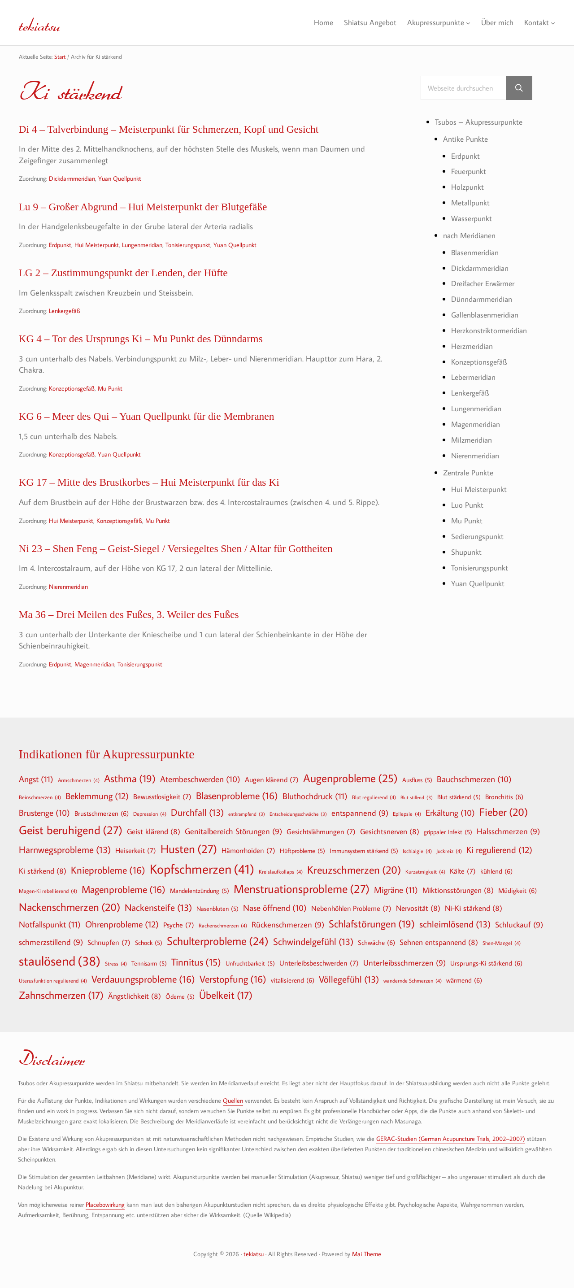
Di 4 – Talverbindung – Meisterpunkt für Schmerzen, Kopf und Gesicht (198, 131)
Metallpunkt (471, 203)
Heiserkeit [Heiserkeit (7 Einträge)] (135, 850)
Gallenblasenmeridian (487, 314)
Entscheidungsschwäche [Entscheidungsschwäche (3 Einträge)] (298, 814)
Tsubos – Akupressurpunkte (481, 123)
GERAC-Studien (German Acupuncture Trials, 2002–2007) (450, 1138)
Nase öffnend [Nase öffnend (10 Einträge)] (275, 908)
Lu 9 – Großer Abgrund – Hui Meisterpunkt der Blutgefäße (167, 211)
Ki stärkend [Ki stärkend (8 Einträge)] (42, 871)
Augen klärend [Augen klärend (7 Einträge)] (272, 779)
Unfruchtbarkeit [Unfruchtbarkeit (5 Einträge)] (250, 963)
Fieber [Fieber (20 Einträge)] (503, 811)
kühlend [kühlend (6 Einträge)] (496, 871)
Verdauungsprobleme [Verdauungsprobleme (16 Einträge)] (143, 979)
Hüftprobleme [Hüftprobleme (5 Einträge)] (302, 851)
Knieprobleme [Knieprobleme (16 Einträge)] (108, 870)
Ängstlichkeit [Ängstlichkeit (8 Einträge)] (134, 996)
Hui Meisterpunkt (96, 250)
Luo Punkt (468, 502)
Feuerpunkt (470, 172)
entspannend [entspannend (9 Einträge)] (359, 813)
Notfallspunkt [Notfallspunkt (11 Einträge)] (50, 924)
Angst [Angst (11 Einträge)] (36, 779)
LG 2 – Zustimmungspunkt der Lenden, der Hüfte (144, 280)
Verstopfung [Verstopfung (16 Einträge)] (233, 979)
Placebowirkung (105, 1204)
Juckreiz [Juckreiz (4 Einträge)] (449, 850)
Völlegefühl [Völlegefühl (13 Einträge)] (349, 979)
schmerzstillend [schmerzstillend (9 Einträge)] (51, 942)
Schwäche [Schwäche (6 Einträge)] (376, 942)
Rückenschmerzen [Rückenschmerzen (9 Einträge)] (288, 924)
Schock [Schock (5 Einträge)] (148, 943)
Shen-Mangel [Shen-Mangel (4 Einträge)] (502, 942)
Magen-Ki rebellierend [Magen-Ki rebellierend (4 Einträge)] (48, 890)
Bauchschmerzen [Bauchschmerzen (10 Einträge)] (474, 779)
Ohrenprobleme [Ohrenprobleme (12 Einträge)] (122, 924)
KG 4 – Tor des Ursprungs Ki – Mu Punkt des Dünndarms (165, 348)
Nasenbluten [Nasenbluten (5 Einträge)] (217, 909)
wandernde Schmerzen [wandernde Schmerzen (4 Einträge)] (412, 980)
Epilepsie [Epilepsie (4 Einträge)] (407, 813)
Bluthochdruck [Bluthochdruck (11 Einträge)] (315, 796)
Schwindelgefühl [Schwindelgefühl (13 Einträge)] (313, 941)
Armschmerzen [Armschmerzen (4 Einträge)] (79, 779)
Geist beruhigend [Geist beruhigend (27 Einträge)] (70, 830)
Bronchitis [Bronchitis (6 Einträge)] (504, 796)
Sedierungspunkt (479, 533)
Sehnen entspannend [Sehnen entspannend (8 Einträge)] (439, 942)
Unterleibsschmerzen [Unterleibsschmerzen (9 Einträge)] (404, 963)
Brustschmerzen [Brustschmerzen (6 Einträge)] (101, 813)
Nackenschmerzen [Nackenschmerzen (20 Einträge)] (69, 906)
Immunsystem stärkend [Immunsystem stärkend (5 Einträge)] (364, 851)
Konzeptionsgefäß (72, 399)
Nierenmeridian (68, 604)
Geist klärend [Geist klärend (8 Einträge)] (153, 831)
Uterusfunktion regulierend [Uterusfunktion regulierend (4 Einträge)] (53, 980)
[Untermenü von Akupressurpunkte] (464, 22)
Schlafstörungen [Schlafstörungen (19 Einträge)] (372, 923)
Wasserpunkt (473, 218)
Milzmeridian (473, 437)
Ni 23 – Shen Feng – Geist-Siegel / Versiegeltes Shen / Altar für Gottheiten (207, 566)
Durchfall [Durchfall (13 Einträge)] (197, 812)
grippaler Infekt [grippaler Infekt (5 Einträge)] (448, 832)
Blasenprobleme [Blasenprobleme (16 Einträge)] (237, 796)
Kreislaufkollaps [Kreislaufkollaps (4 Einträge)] (281, 871)
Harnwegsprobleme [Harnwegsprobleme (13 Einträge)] (65, 849)
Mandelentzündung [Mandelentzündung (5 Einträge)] (199, 891)
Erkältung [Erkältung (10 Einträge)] (450, 813)
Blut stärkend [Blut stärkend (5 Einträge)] (459, 797)
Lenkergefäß (64, 318)
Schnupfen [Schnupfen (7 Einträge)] (108, 942)
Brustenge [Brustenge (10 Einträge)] (44, 813)
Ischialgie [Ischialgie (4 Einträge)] (417, 850)
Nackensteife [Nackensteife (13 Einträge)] (158, 907)
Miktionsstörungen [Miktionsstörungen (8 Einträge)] (458, 890)
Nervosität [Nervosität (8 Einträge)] (418, 908)
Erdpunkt (60, 250)
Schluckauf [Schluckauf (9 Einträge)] (519, 924)
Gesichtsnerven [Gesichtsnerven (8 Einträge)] (389, 831)
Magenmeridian (94, 685)
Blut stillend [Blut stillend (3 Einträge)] (416, 797)
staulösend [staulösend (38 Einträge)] (59, 960)
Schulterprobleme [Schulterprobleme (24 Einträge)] (218, 941)
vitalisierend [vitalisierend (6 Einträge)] (292, 980)
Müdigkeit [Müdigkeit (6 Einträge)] (517, 890)
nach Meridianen (471, 235)
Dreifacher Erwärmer (486, 283)
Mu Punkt (110, 399)
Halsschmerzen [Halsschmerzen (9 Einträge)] (508, 831)
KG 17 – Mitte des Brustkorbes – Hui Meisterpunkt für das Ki (175, 497)
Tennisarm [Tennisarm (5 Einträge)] (149, 963)
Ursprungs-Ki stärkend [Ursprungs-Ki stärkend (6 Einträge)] (486, 962)
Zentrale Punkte (470, 470)
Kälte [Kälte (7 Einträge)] (463, 871)
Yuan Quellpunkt (119, 181)
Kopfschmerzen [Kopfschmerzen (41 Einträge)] (202, 868)
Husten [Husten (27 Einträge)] (189, 849)
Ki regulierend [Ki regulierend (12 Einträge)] (499, 849)
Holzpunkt (468, 188)
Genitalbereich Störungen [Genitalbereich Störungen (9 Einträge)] (233, 831)
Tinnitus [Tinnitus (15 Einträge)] (196, 962)
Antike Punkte (466, 140)
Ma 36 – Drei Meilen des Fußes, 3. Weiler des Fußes (151, 634)
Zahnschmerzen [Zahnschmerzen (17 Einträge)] (61, 995)
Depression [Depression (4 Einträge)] (149, 813)
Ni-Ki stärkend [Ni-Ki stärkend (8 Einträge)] (473, 908)
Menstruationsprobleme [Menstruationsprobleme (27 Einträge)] (302, 888)
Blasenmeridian (477, 252)
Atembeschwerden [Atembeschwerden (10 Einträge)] (200, 779)
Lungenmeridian (142, 250)
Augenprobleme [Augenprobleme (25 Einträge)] (350, 778)
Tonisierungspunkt (187, 250)
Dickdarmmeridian (72, 181)
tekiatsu (47, 22)
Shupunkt (467, 549)
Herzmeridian (474, 345)
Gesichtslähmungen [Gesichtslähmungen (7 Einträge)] (321, 831)
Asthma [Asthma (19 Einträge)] (130, 778)
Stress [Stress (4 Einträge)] (116, 963)
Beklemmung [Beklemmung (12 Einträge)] (97, 795)
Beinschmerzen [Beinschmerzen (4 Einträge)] (40, 796)
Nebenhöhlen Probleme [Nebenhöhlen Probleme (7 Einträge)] (351, 908)
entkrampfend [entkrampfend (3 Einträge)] (246, 814)
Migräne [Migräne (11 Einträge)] (396, 889)
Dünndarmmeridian (484, 298)
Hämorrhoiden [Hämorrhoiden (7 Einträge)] (248, 850)
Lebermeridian (475, 376)
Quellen (233, 1100)
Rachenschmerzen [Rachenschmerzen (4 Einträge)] (223, 925)
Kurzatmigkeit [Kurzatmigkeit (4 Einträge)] (425, 871)
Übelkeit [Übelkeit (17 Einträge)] (225, 995)
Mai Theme (366, 1253)
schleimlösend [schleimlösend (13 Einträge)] (455, 924)
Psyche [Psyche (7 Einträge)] (178, 925)
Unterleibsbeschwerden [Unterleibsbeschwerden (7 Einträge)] (319, 963)
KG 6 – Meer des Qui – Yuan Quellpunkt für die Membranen (172, 428)
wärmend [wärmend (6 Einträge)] (464, 980)
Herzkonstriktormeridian (492, 329)
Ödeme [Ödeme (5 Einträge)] (180, 996)
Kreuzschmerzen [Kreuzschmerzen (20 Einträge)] (354, 869)
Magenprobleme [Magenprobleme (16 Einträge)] (123, 889)
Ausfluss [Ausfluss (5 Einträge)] (417, 780)
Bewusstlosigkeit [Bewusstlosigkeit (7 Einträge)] (162, 796)
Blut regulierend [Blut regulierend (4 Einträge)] (374, 796)
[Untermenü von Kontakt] (553, 22)
